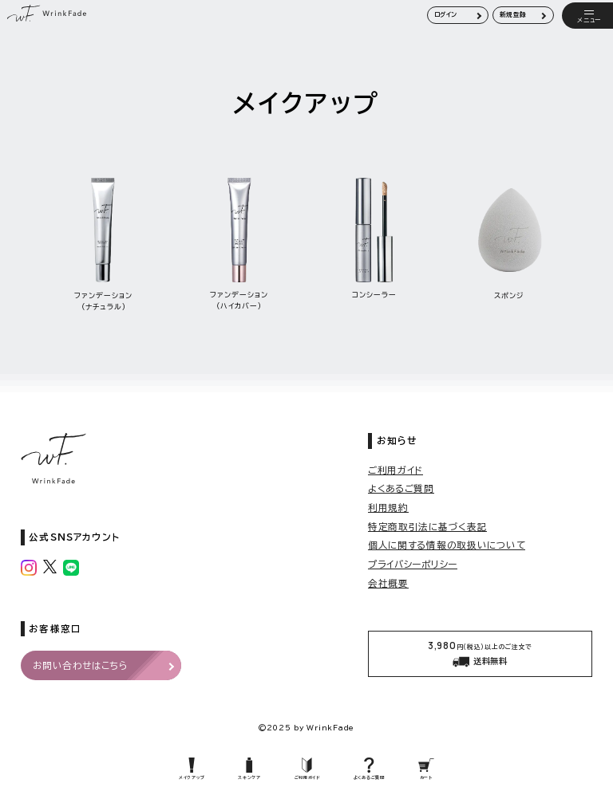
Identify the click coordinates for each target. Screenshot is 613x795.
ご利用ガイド (395, 470)
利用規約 (388, 507)
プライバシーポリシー (412, 564)
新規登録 (513, 14)
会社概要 (388, 583)
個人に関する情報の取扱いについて (446, 545)
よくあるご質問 (401, 488)
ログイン (445, 14)
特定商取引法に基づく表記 (428, 526)
